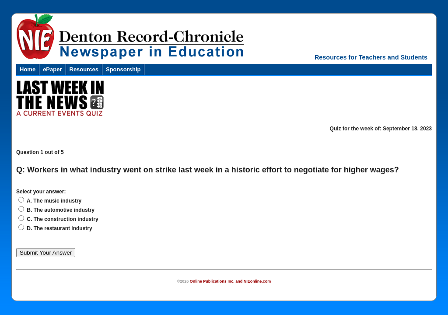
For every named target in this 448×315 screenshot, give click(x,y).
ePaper (52, 69)
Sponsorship (123, 69)
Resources (84, 69)
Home (27, 69)
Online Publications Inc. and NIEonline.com (230, 281)
